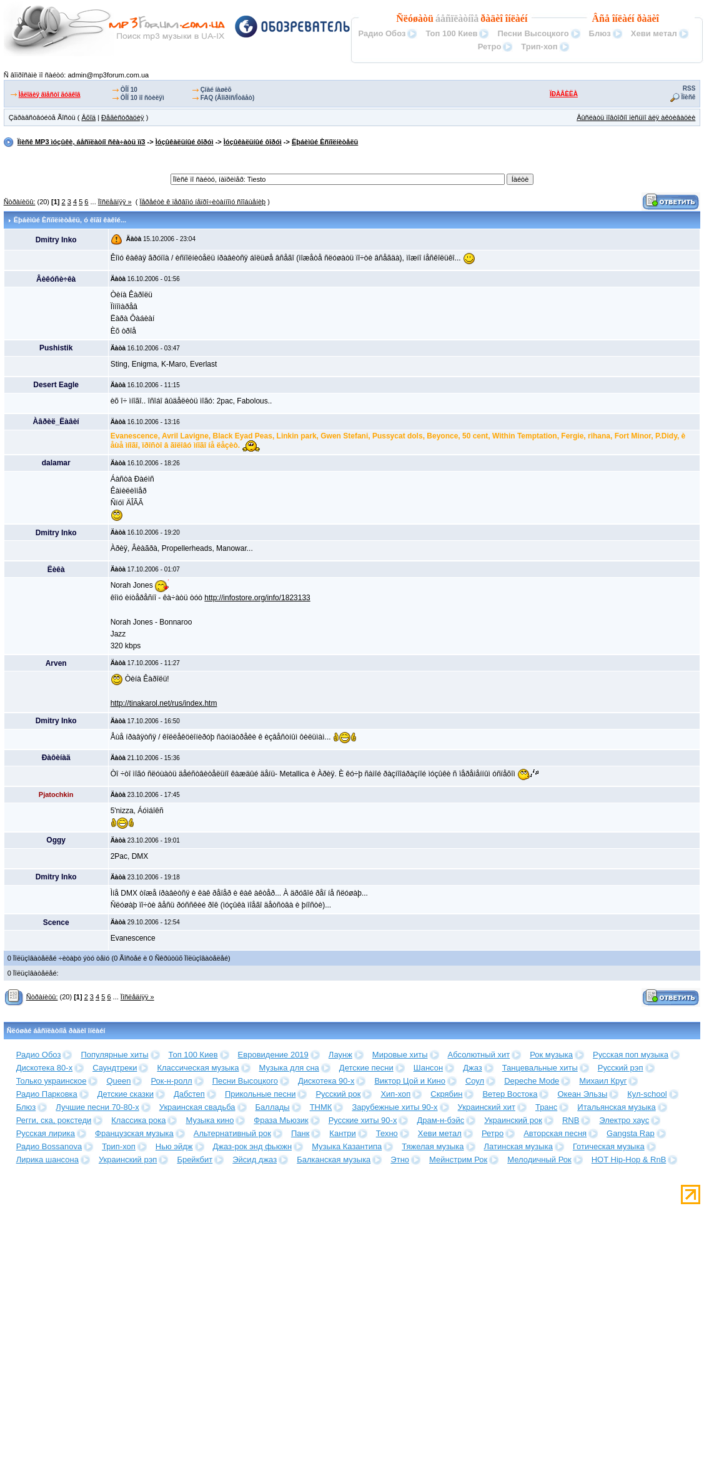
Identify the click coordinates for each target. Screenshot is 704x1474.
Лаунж (340, 1054)
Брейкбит (194, 1159)
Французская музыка (134, 1133)
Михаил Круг (603, 1081)
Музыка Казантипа (347, 1146)
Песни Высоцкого (532, 33)
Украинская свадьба (197, 1107)
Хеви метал (654, 33)
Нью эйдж (174, 1146)
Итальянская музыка (616, 1107)
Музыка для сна (289, 1067)
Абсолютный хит (479, 1054)
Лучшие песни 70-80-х (97, 1107)
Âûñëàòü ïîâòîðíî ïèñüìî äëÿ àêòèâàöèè (636, 117)
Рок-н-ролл (171, 1081)
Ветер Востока (509, 1094)
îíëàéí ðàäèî (635, 18)
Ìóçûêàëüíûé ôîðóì (185, 142)
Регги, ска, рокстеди (54, 1120)
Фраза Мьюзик (281, 1120)
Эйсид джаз (254, 1159)
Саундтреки (114, 1067)
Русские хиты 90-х (363, 1120)
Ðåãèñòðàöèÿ (122, 117)
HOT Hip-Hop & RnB (629, 1159)
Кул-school (647, 1094)
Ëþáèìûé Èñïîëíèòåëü (325, 142)
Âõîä (88, 117)
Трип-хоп (539, 46)
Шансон (428, 1067)
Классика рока (138, 1120)
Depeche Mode (531, 1081)
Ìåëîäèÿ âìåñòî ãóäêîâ (50, 94)
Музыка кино (210, 1120)
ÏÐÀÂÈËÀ (564, 94)
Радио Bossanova (49, 1146)
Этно (399, 1159)
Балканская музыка (333, 1159)
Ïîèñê (689, 97)
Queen (118, 1081)
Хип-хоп (395, 1094)
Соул (474, 1081)
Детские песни (366, 1067)
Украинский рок (513, 1120)
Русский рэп (620, 1067)
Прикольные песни (260, 1094)
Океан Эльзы (582, 1094)
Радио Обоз (381, 33)
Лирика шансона (47, 1159)
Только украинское (51, 1081)
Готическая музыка (609, 1146)
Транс (546, 1107)
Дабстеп (189, 1094)
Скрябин (446, 1094)
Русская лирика (45, 1133)
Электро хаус (624, 1120)
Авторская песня (555, 1133)
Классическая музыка (198, 1067)
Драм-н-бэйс (440, 1120)
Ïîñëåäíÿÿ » (115, 201)
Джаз (472, 1067)
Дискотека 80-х (44, 1067)
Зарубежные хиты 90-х (394, 1107)
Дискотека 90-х (326, 1081)
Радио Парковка (46, 1094)
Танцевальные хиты (540, 1067)
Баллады (272, 1107)
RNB (570, 1120)
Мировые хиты (400, 1054)
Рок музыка (551, 1054)
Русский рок (337, 1094)
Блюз (600, 33)
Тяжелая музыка (433, 1146)
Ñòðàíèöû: (20, 201)
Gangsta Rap (631, 1133)
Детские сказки (125, 1094)
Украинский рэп (128, 1159)
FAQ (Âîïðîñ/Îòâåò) (228, 97)
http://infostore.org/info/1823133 (257, 597)
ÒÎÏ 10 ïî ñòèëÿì (142, 97)
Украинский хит (486, 1107)
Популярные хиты (114, 1054)
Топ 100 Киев (451, 33)
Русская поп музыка (630, 1054)
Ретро (490, 46)
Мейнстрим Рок (458, 1159)
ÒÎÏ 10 (129, 89)
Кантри (342, 1133)
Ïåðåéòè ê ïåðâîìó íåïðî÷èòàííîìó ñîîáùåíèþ (202, 201)
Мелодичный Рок (539, 1159)
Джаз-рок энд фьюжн (252, 1146)
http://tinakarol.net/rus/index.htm (164, 703)
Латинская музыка (518, 1146)
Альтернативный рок (232, 1133)
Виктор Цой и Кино (409, 1081)
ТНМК (321, 1107)
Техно (387, 1133)
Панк (300, 1133)
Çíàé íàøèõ (216, 89)
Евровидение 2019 (273, 1054)
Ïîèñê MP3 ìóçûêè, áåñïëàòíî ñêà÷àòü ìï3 (81, 142)
